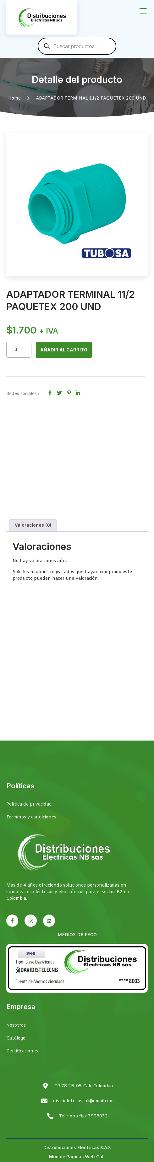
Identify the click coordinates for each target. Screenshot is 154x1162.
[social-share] (49, 392)
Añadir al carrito (63, 349)
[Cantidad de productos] (18, 350)
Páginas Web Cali (85, 1157)
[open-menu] (143, 11)
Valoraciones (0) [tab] (33, 526)
